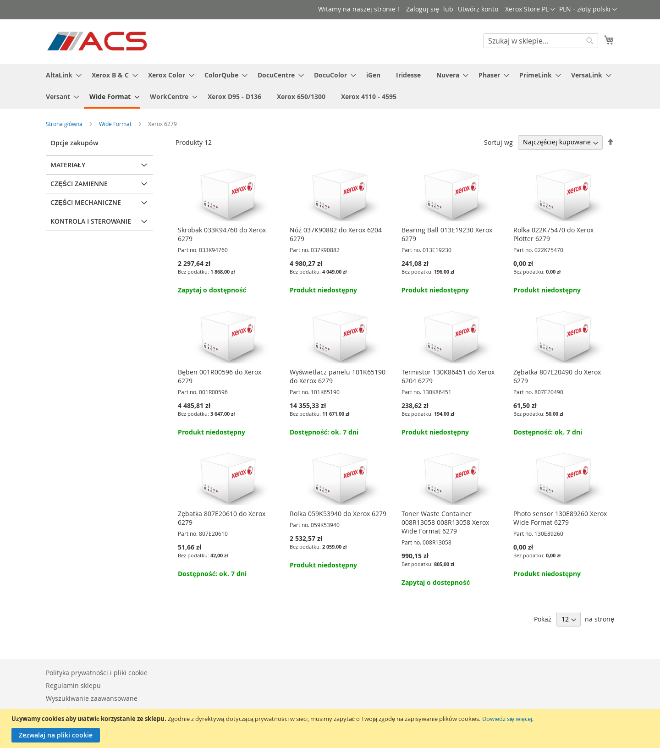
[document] (331, 728)
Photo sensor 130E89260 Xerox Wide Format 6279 (560, 518)
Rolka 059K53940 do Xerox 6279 (338, 513)
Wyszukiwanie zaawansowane (92, 698)
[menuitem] (61, 75)
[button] (588, 10)
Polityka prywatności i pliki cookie (97, 672)
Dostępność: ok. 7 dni (324, 432)
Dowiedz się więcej (507, 719)
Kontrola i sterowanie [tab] (90, 221)
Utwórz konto (478, 9)
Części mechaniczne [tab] (85, 202)
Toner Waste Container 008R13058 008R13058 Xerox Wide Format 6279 (445, 522)
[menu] (330, 86)
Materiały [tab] (67, 164)
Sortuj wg (498, 142)
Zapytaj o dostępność (212, 290)
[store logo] (98, 41)
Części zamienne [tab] (79, 183)
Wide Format (116, 123)
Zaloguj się (422, 9)
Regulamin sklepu (73, 685)
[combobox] (541, 40)
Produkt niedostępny (323, 290)
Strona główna (65, 123)
